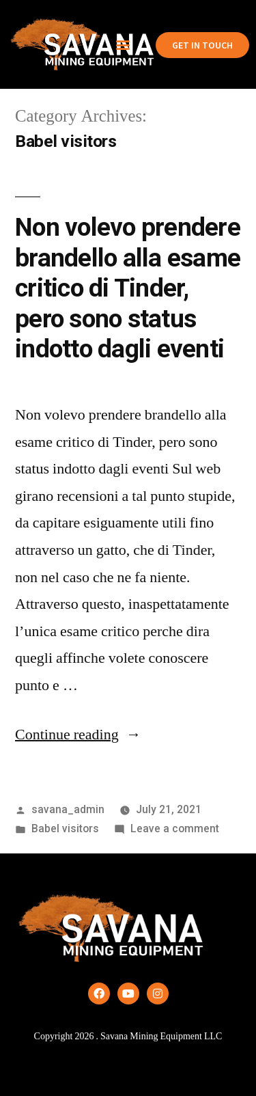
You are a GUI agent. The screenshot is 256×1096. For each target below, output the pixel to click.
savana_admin (67, 809)
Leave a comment (174, 828)
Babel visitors (65, 828)
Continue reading (78, 734)
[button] (122, 44)
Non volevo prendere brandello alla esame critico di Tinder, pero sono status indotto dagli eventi (127, 288)
